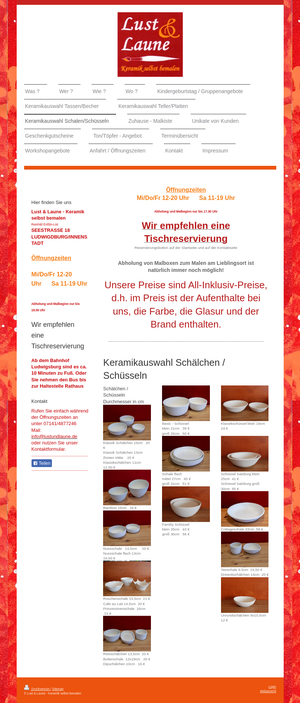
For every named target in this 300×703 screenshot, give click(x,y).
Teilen (41, 463)
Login (272, 687)
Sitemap (58, 689)
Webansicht (268, 691)
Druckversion (37, 689)
